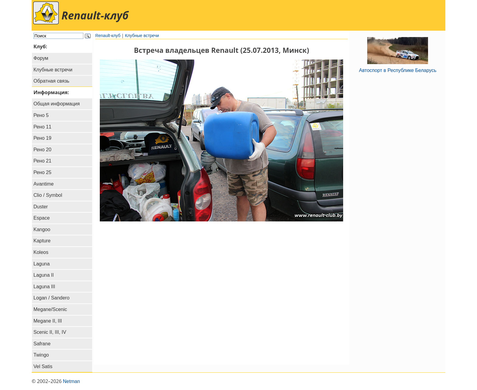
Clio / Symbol (47, 195)
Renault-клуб (107, 35)
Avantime (43, 183)
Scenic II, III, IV (49, 332)
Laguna (41, 263)
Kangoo (41, 229)
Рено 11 (42, 126)
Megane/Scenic (50, 309)
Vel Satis (42, 366)
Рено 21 (42, 160)
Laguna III (44, 286)
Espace (41, 218)
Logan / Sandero (51, 297)
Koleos (40, 252)
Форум (40, 58)
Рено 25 (42, 172)
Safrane (41, 343)
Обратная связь (51, 81)
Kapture (41, 240)
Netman (71, 381)
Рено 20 (42, 149)
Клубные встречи (52, 69)
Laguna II (43, 275)
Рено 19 (42, 138)
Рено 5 (41, 115)
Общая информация (56, 103)
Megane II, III (47, 320)
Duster (40, 206)
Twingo (41, 355)
